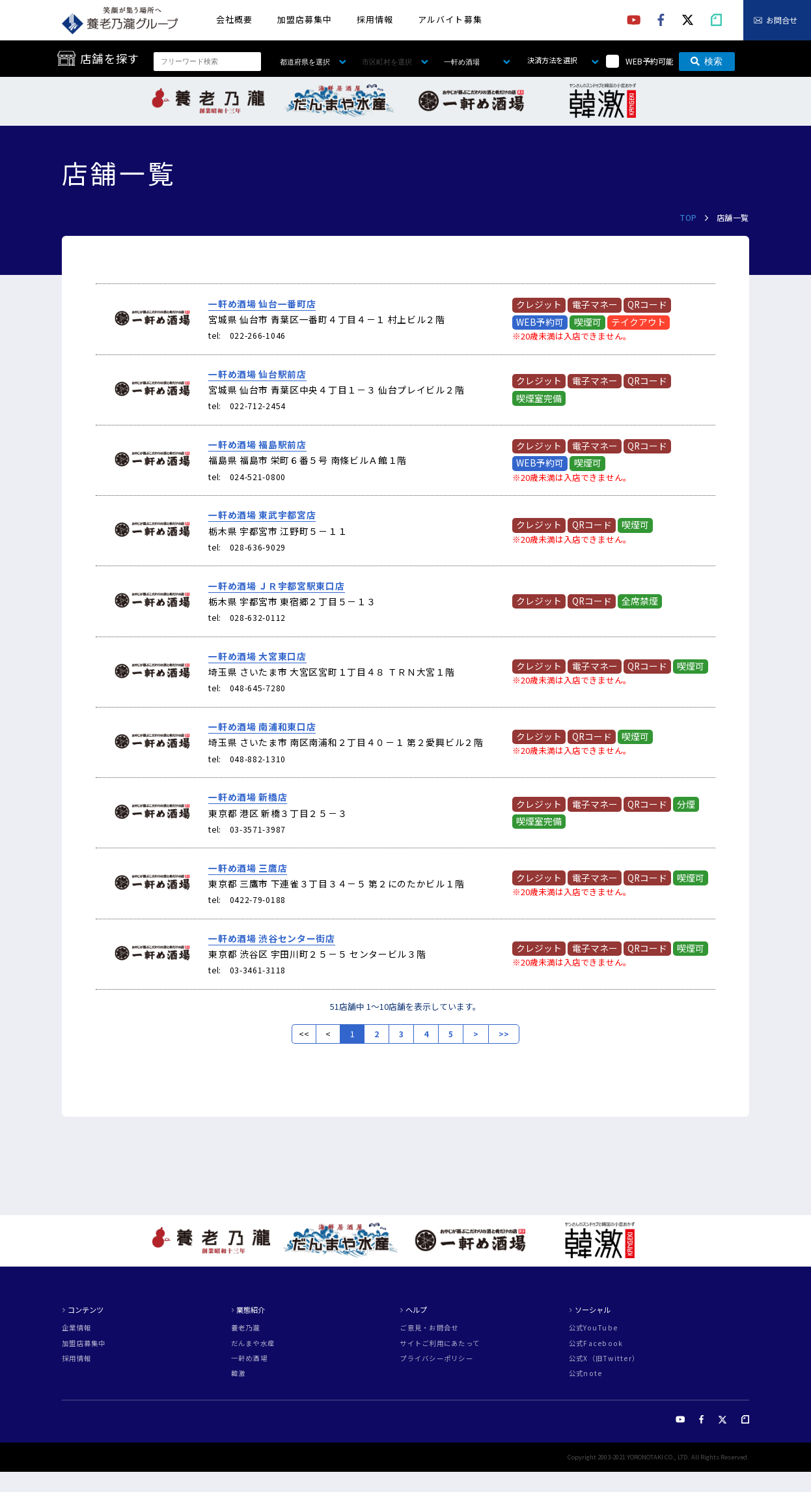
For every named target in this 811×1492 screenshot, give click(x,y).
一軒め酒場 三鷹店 (247, 867)
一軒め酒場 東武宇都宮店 (262, 514)
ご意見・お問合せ (429, 1328)
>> (504, 1034)
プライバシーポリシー (436, 1358)
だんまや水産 (253, 1343)
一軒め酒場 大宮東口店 (257, 656)
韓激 (238, 1373)
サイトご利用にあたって (440, 1343)
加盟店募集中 (304, 19)
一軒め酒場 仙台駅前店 (257, 373)
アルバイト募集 (450, 19)
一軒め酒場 (249, 1358)
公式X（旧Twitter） (604, 1358)
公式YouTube (593, 1328)
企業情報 (76, 1328)
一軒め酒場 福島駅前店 (257, 444)
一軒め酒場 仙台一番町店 (262, 303)
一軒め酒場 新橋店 (247, 796)
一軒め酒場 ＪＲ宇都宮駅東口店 (276, 585)
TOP (688, 217)
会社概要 (234, 19)
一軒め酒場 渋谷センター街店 (271, 938)
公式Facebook (596, 1343)
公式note (585, 1373)
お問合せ (781, 19)
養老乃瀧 (245, 1328)
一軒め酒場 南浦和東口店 (262, 726)
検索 (706, 61)
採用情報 (375, 19)
